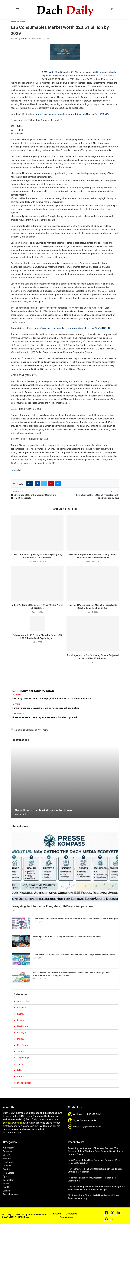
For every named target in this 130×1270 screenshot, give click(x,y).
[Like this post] (30, 483)
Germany (16, 695)
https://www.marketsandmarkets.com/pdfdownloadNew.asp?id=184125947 (72, 114)
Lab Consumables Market (104, 72)
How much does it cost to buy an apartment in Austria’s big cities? (44, 717)
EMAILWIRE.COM (51, 72)
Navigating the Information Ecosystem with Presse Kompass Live (52, 906)
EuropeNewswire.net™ (14, 1122)
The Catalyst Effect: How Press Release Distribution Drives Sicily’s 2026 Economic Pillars (74, 955)
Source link (16, 470)
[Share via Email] (58, 483)
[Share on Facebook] (37, 483)
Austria (16, 704)
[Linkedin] (118, 1213)
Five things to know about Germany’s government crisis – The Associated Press (51, 698)
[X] (112, 1213)
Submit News (66, 1217)
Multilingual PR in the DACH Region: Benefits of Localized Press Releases (67, 936)
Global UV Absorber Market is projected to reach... (45, 810)
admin (24, 38)
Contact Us (71, 1213)
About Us (56, 1213)
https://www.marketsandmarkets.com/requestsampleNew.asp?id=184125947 (72, 328)
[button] (17, 10)
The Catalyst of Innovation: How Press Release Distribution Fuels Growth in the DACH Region (75, 918)
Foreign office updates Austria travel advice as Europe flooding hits (45, 708)
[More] (112, 1218)
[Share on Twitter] (44, 483)
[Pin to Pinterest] (51, 483)
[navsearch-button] (113, 10)
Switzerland (18, 714)
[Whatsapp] (106, 1218)
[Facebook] (106, 1213)
